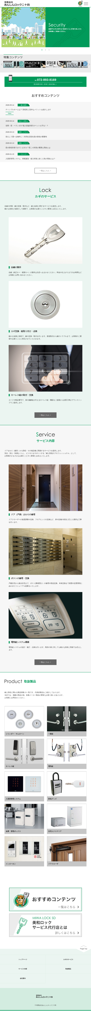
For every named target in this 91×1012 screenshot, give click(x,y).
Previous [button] (1, 27)
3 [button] (49, 51)
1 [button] (42, 51)
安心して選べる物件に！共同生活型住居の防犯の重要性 (26, 138)
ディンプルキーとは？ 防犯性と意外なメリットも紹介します (28, 111)
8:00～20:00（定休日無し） (48, 85)
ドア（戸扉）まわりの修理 (23, 516)
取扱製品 (68, 970)
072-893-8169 (46, 81)
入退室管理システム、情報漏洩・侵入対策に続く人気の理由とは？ (30, 160)
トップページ (22, 960)
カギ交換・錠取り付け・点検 (24, 332)
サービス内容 (22, 970)
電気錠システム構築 (20, 643)
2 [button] (45, 51)
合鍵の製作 (16, 268)
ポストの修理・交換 (20, 579)
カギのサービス (68, 960)
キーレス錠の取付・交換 (22, 396)
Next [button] (90, 27)
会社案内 (23, 980)
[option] (45, 27)
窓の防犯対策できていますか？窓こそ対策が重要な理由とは (28, 149)
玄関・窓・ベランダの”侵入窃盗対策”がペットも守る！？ (27, 127)
